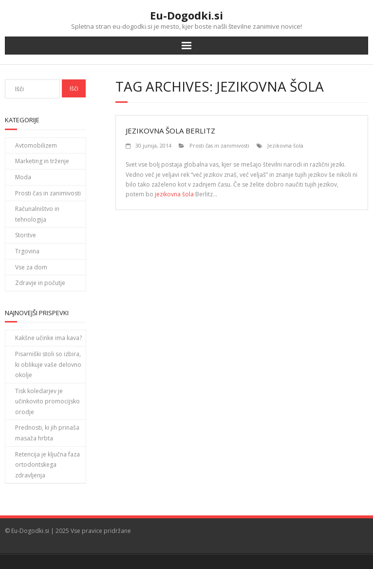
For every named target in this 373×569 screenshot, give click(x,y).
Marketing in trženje (42, 161)
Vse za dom (31, 267)
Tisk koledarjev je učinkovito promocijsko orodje (47, 401)
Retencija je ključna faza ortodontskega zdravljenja (47, 464)
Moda (23, 177)
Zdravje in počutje (40, 283)
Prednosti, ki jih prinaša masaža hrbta (47, 432)
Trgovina (27, 251)
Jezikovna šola (285, 145)
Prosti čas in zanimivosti (219, 145)
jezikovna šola (174, 194)
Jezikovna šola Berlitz (170, 130)
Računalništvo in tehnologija (37, 214)
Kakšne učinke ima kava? (48, 338)
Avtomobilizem (36, 145)
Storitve (25, 235)
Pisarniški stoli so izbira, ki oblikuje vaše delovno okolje (48, 364)
